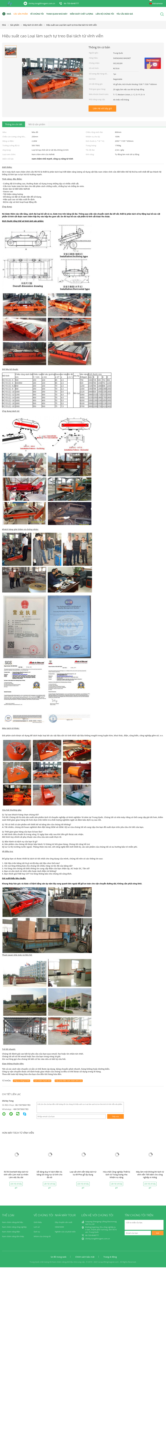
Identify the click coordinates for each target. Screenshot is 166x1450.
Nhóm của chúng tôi (42, 1236)
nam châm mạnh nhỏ (42, 1081)
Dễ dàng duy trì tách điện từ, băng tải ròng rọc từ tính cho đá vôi (49, 1174)
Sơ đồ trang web (58, 1257)
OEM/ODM (59, 1227)
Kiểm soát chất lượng (82, 13)
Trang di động (110, 1257)
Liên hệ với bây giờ (102, 108)
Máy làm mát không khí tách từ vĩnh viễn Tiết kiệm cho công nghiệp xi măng (150, 1174)
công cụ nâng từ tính (21, 1081)
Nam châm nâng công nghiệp (14, 1227)
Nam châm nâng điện (11, 1231)
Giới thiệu (38, 1222)
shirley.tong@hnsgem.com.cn (41, 3)
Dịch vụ (37, 1231)
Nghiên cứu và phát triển (65, 1231)
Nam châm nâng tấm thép (13, 1236)
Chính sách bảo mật (84, 1257)
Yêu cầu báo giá (126, 13)
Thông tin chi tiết (13, 124)
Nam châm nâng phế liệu (12, 1222)
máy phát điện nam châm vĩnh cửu (68, 1081)
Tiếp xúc (115, 1116)
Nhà (6, 14)
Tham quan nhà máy (57, 13)
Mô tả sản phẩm (36, 124)
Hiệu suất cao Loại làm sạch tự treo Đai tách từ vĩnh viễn (71, 25)
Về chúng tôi (37, 13)
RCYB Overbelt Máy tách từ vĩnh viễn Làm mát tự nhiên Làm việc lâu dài (16, 1174)
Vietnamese (157, 3)
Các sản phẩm (21, 13)
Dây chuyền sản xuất (63, 1222)
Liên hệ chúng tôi (106, 13)
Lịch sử (37, 1227)
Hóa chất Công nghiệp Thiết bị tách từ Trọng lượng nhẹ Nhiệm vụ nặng (116, 1174)
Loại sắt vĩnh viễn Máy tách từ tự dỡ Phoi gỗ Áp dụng (83, 1173)
